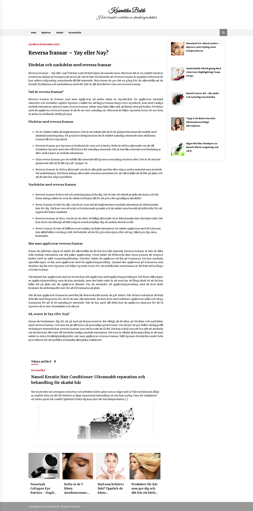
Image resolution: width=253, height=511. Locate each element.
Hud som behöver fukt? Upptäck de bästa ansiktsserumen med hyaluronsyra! (111, 488)
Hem (33, 32)
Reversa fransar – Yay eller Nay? (68, 53)
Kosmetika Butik (126, 11)
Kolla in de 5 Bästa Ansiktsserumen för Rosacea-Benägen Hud (76, 488)
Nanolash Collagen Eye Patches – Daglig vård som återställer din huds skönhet (43, 488)
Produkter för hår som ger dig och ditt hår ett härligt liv (144, 488)
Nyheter (46, 32)
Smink (59, 32)
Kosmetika (75, 32)
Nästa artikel (43, 361)
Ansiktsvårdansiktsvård (43, 44)
